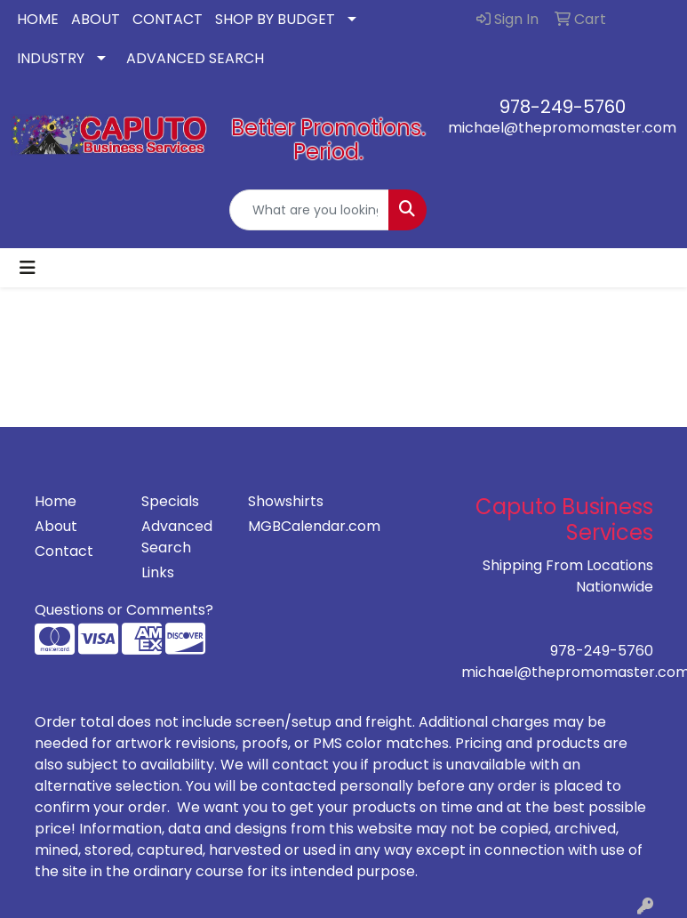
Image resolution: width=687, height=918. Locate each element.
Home (55, 501)
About (56, 526)
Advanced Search (176, 537)
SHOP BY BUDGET (275, 19)
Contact (64, 551)
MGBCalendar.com (290, 526)
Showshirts (286, 501)
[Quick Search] (309, 209)
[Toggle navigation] (27, 267)
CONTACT (167, 19)
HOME (38, 19)
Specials (170, 501)
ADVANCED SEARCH (195, 58)
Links (157, 572)
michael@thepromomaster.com (562, 127)
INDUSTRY (50, 58)
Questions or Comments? (124, 610)
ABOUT (95, 19)
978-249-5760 (562, 106)
